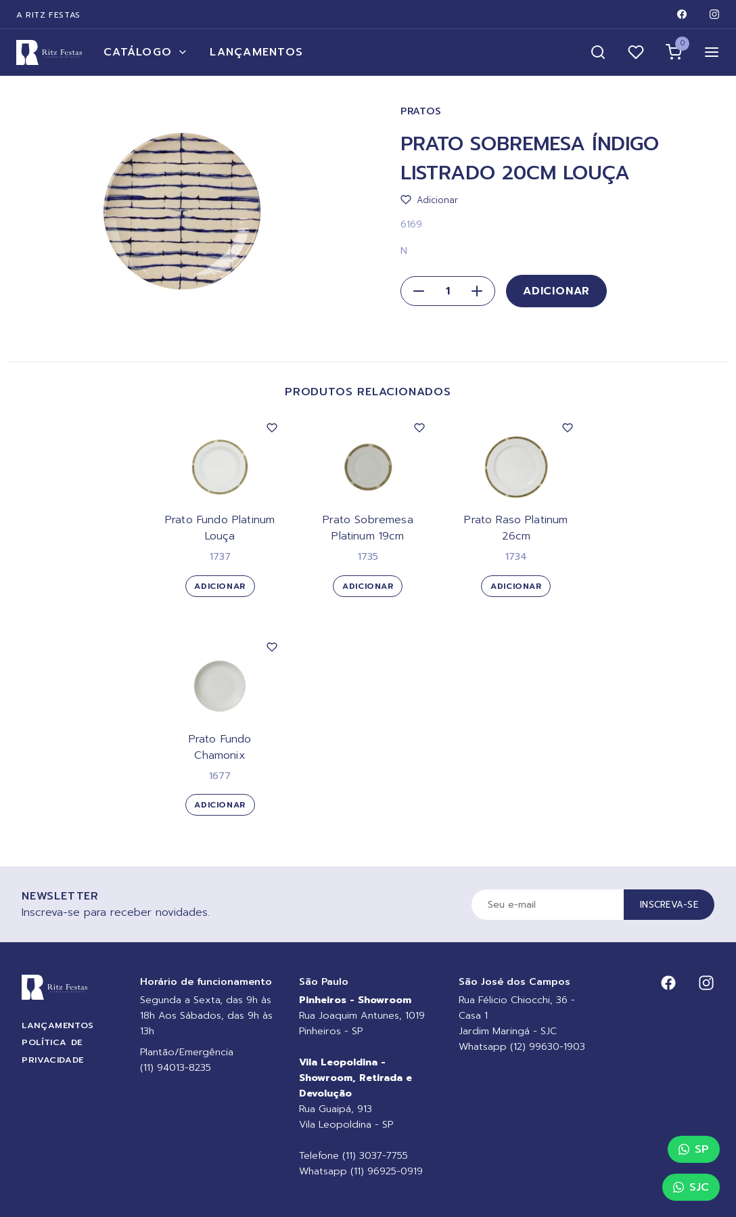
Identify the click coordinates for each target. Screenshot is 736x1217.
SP (693, 1149)
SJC (691, 1187)
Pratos (420, 111)
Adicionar (556, 291)
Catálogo (146, 52)
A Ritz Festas (48, 15)
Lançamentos (256, 52)
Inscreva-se (669, 905)
